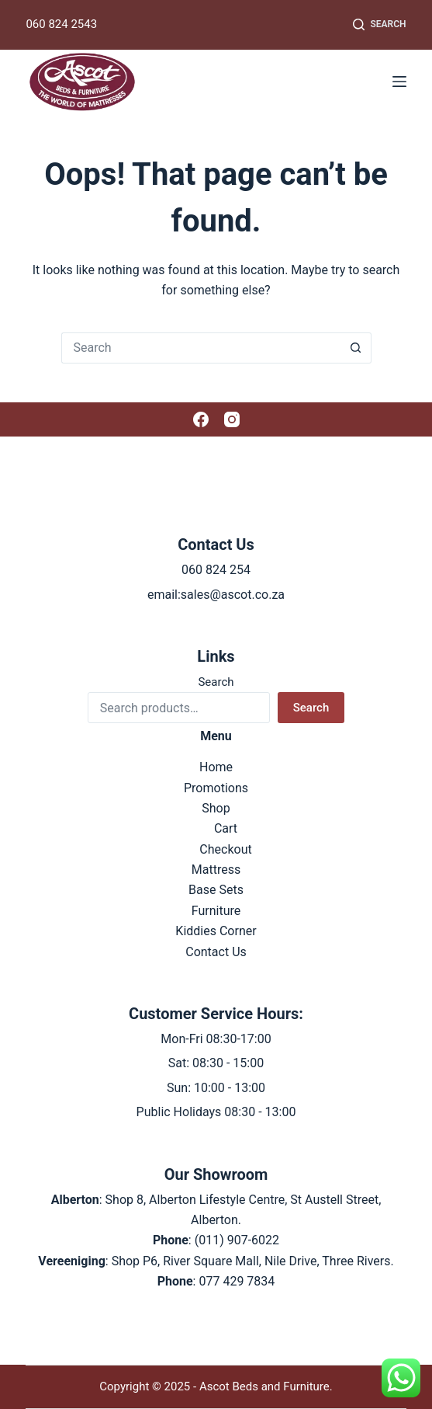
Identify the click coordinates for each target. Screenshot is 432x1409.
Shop (216, 808)
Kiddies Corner (215, 931)
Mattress (216, 869)
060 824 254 (216, 569)
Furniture (216, 910)
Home (216, 767)
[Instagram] (232, 419)
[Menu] (399, 82)
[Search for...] (200, 348)
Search (215, 682)
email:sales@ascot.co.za (216, 594)
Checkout (225, 849)
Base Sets (216, 889)
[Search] (379, 25)
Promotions (216, 788)
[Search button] (356, 348)
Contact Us (216, 952)
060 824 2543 (61, 24)
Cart (225, 828)
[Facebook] (201, 419)
